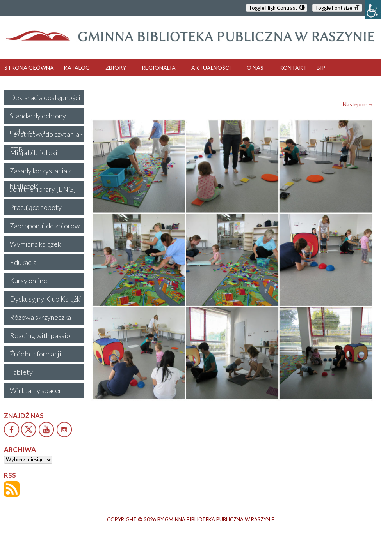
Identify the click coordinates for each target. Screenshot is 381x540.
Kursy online (28, 280)
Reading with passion (42, 335)
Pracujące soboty (36, 207)
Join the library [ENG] (43, 189)
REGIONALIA (159, 67)
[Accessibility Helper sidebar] (373, 9)
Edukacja (23, 262)
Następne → (358, 104)
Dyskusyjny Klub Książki (46, 299)
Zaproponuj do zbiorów (45, 225)
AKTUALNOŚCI (211, 67)
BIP (321, 67)
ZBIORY (115, 67)
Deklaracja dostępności (45, 97)
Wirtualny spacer (36, 390)
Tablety (21, 372)
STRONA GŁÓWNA (29, 67)
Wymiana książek (35, 244)
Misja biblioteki (33, 152)
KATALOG (77, 67)
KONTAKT (293, 67)
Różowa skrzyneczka (40, 317)
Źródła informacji (35, 353)
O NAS (255, 67)
